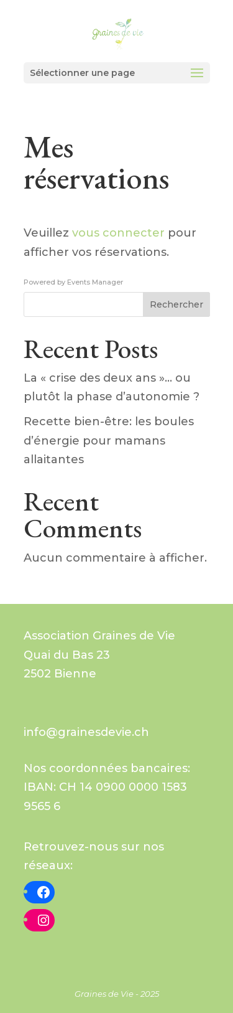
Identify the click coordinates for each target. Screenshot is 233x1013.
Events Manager (95, 282)
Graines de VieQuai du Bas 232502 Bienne (99, 655)
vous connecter (118, 233)
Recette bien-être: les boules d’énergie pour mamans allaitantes (109, 440)
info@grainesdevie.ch (86, 732)
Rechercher (176, 304)
